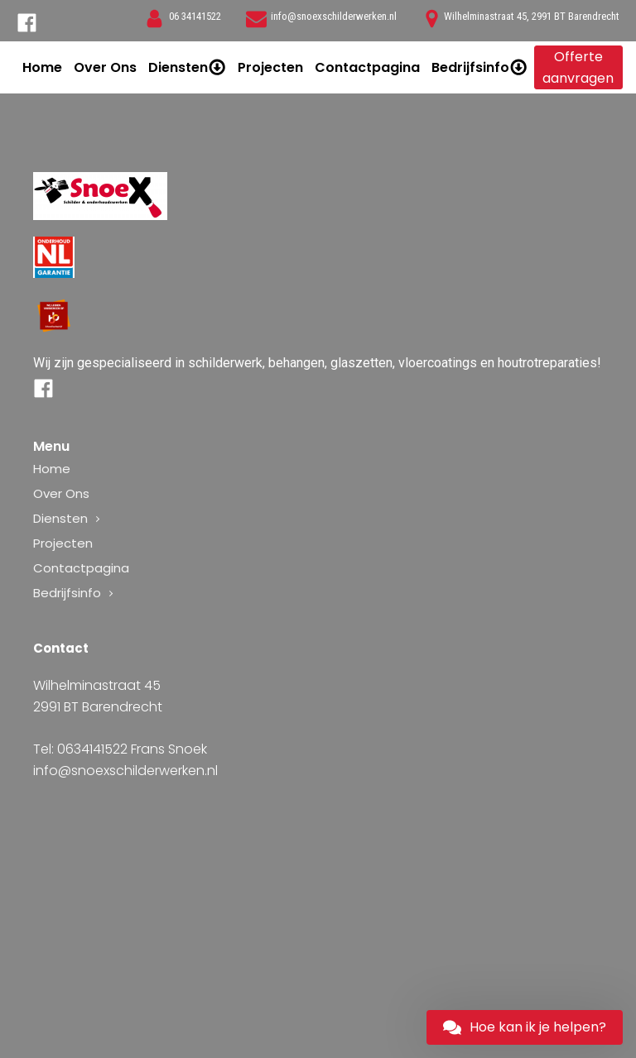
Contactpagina (367, 67)
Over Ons (105, 67)
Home (42, 67)
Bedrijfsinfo (479, 67)
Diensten (187, 67)
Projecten (270, 67)
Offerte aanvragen (578, 67)
